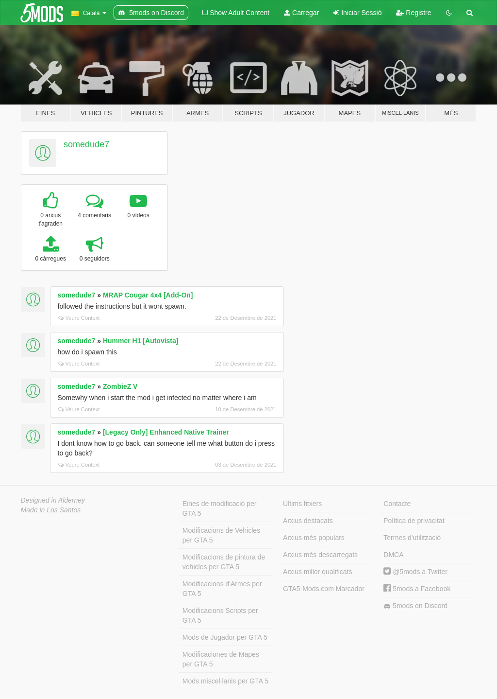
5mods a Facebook (416, 588)
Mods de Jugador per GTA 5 (224, 637)
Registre (413, 13)
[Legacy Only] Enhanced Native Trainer (166, 432)
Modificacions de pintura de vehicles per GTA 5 (223, 562)
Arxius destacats (308, 520)
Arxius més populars (314, 538)
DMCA (393, 555)
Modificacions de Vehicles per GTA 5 (221, 535)
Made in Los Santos (51, 510)
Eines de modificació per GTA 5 (219, 508)
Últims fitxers (302, 503)
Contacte (397, 503)
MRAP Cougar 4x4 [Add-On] (148, 295)
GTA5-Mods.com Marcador (323, 589)
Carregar (301, 13)
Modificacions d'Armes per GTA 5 (222, 588)
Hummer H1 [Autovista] (141, 341)
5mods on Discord (415, 606)
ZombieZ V (120, 386)
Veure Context (79, 318)
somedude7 (86, 144)
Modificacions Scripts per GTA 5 (220, 615)
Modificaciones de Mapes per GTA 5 (220, 659)
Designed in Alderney (53, 500)
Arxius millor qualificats (317, 572)
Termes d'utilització (412, 538)
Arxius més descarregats (320, 555)
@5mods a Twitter (415, 571)
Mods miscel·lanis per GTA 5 (225, 681)
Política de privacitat (413, 520)
